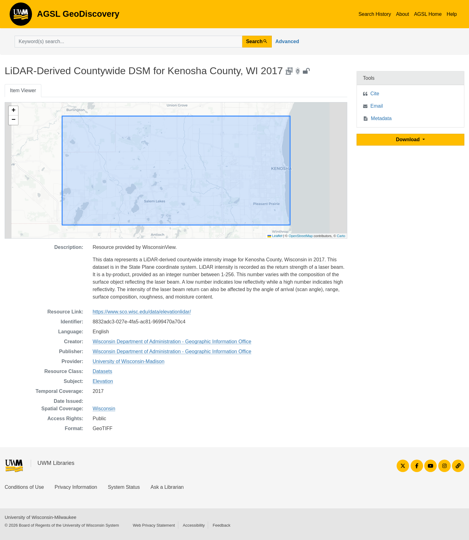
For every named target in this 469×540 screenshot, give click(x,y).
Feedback (221, 525)
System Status (124, 487)
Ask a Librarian (167, 487)
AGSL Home (428, 14)
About (402, 14)
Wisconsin (104, 408)
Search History (374, 14)
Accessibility (194, 525)
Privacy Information (76, 487)
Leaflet (274, 236)
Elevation (103, 381)
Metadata (381, 118)
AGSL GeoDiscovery (20, 16)
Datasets (102, 371)
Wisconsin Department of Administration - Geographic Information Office (172, 341)
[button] (13, 110)
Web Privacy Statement (154, 525)
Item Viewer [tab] (23, 90)
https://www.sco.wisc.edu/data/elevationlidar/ (142, 311)
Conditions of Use (24, 487)
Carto (341, 236)
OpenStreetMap (301, 236)
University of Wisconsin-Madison (128, 361)
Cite (375, 93)
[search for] (128, 41)
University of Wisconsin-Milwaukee (40, 517)
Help (452, 14)
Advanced (287, 41)
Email (377, 106)
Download (408, 139)
